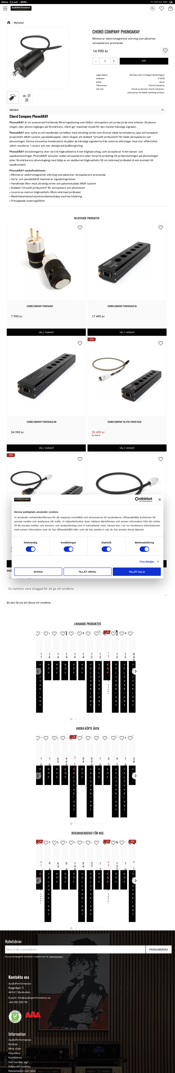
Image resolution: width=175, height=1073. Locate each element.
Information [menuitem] (17, 972)
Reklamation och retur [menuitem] (22, 1009)
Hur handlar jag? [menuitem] (18, 1000)
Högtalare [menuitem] (14, 1033)
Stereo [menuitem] (12, 1060)
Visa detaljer (146, 561)
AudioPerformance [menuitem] (19, 977)
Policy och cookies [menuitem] (19, 1004)
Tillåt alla (137, 571)
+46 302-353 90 (17, 940)
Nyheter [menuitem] (13, 1025)
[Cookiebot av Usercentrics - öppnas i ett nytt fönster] (137, 499)
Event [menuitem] (11, 1065)
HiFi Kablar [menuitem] (15, 1047)
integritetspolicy (56, 895)
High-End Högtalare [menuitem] (20, 1038)
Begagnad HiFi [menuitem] (17, 1056)
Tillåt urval (87, 571)
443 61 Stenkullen (19, 930)
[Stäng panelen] (159, 499)
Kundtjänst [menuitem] (15, 995)
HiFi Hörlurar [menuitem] (16, 1042)
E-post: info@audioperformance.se (29, 936)
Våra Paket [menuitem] (15, 1029)
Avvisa (38, 571)
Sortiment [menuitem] (15, 1019)
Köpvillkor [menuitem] (14, 991)
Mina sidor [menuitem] (14, 986)
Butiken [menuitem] (13, 982)
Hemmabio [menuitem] (14, 1051)
